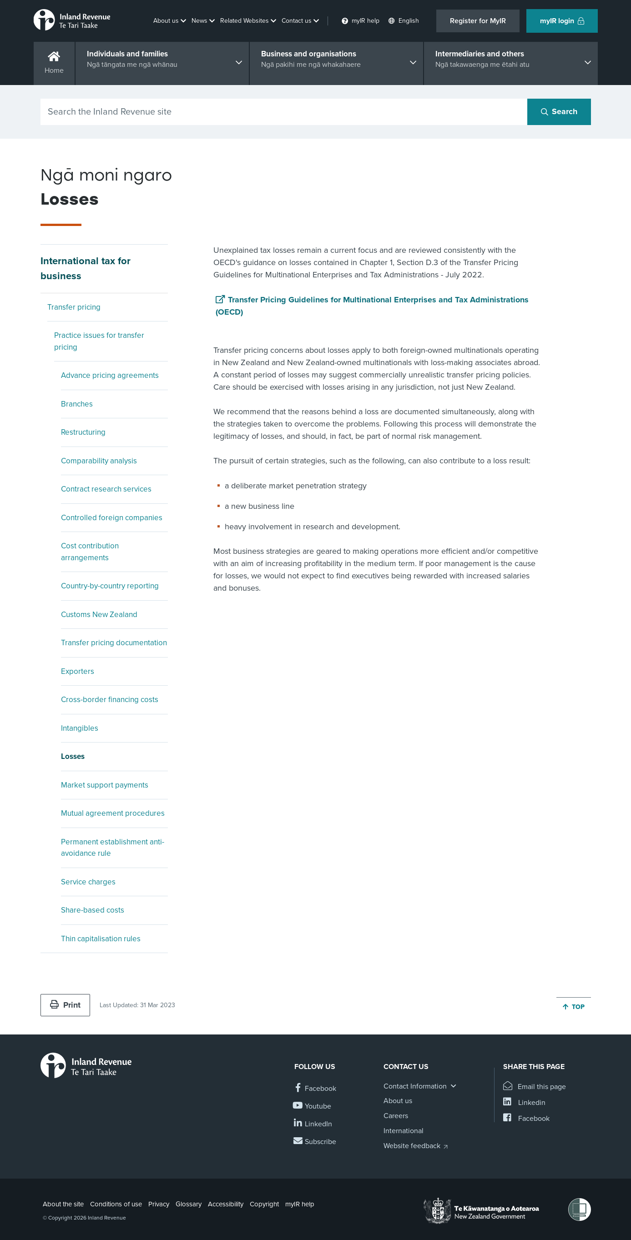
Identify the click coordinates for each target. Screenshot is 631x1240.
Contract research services (106, 489)
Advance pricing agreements (110, 375)
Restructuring (83, 432)
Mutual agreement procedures (113, 813)
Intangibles (79, 728)
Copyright (264, 1204)
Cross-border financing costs (109, 699)
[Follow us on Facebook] (315, 1088)
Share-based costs (92, 910)
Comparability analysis (99, 461)
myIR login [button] (562, 20)
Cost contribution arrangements (90, 551)
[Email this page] (534, 1087)
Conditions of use (116, 1204)
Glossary (189, 1204)
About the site (63, 1204)
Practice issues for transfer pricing (99, 341)
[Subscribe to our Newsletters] (315, 1142)
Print (65, 1005)
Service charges (88, 882)
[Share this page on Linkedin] (524, 1103)
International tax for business (85, 268)
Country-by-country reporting (110, 586)
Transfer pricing (74, 307)
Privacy (158, 1204)
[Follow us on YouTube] (312, 1106)
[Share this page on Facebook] (526, 1119)
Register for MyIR (478, 20)
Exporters (77, 671)
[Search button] (559, 112)
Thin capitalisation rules (101, 939)
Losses (73, 756)
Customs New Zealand (99, 614)
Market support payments (104, 785)
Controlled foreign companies (111, 517)
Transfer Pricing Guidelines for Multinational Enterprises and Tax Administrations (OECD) (372, 306)
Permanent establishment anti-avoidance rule (112, 847)
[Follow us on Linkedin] (313, 1124)
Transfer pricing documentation (114, 643)
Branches (77, 404)
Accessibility (225, 1204)
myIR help (299, 1204)
